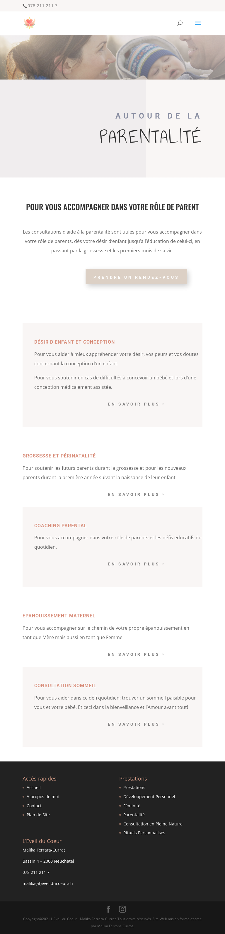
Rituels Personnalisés (144, 832)
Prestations (134, 787)
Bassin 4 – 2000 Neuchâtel (48, 861)
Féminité (131, 805)
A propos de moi (43, 796)
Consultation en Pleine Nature (153, 824)
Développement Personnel (149, 796)
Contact (34, 805)
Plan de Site (38, 815)
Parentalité (134, 815)
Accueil (34, 787)
